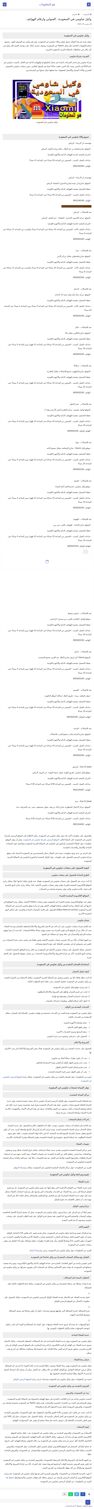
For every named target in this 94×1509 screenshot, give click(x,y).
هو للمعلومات (47, 4)
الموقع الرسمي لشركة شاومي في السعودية (41, 840)
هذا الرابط (34, 1250)
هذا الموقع (18, 1168)
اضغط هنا (10, 1477)
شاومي (76, 14)
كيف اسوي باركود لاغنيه (72, 206)
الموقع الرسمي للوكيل (22, 1379)
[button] (82, 1494)
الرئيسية (87, 14)
